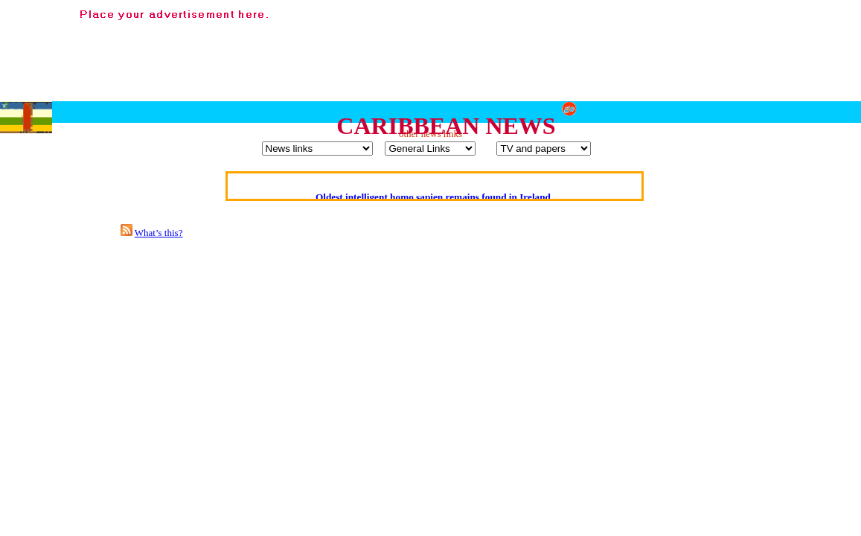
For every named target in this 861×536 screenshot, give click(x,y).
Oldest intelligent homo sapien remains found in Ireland (433, 196)
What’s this (157, 232)
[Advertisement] (584, 45)
